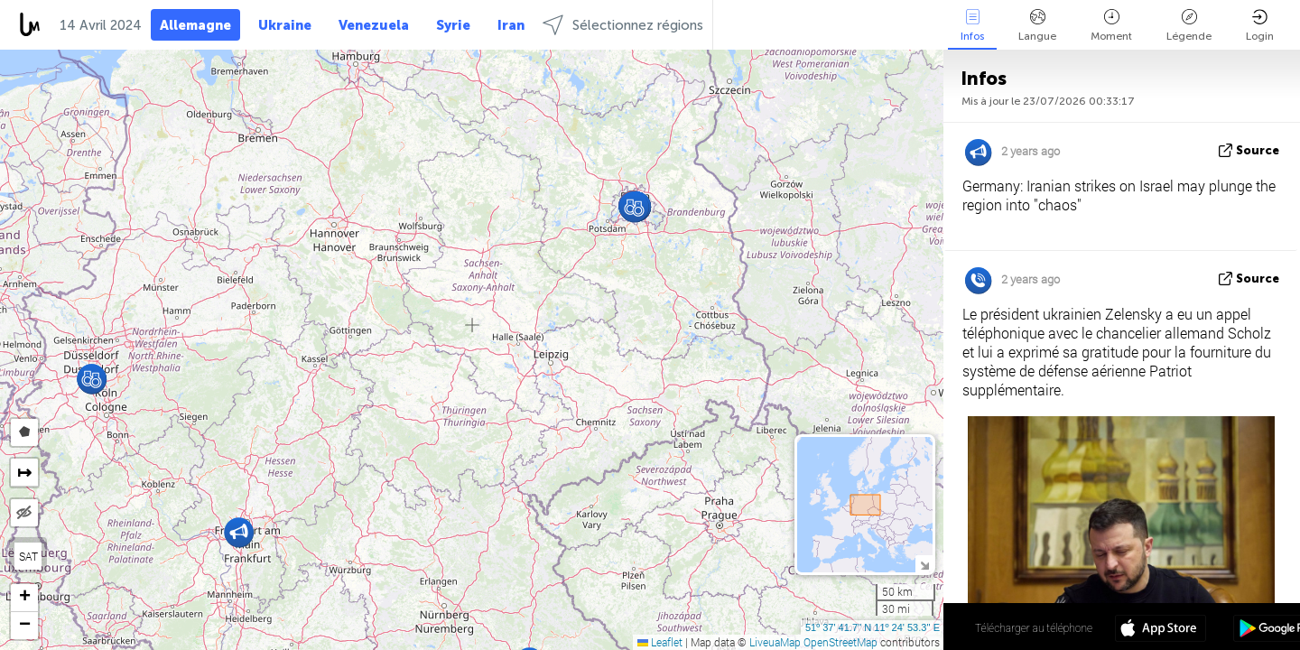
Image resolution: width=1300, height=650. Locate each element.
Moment (1111, 25)
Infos (972, 25)
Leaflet (659, 642)
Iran (511, 25)
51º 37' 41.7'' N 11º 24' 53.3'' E (872, 627)
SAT (28, 556)
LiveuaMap (775, 642)
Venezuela (374, 25)
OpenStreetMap (840, 642)
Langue (1037, 25)
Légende (1189, 25)
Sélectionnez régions (623, 24)
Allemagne (195, 25)
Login (1260, 25)
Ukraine (284, 25)
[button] (634, 207)
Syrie (453, 25)
